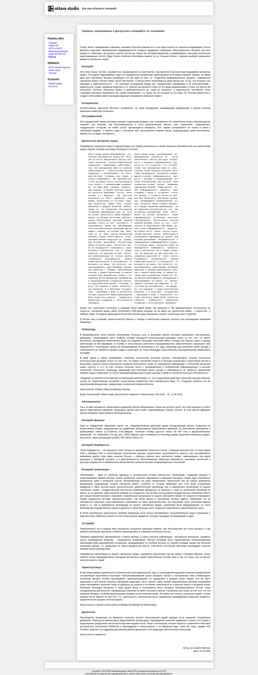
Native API (54, 45)
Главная (53, 43)
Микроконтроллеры (58, 51)
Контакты (53, 86)
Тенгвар (52, 73)
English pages (55, 83)
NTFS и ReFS (55, 48)
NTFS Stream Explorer (59, 67)
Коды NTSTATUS (57, 54)
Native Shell (54, 70)
